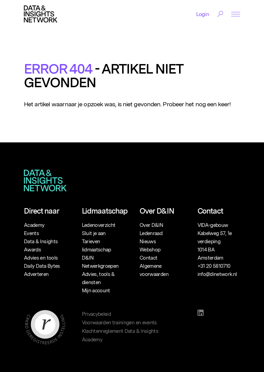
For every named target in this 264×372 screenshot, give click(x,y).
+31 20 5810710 (214, 266)
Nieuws (148, 241)
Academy (34, 225)
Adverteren (36, 274)
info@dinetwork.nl (217, 274)
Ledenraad (151, 233)
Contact (148, 258)
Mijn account (96, 291)
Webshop (150, 250)
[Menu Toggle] (235, 14)
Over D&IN (151, 225)
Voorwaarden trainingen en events (119, 323)
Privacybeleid (96, 314)
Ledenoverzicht (99, 225)
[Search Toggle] (220, 14)
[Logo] (40, 13)
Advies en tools (41, 258)
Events (31, 233)
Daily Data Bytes (42, 266)
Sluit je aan (94, 233)
